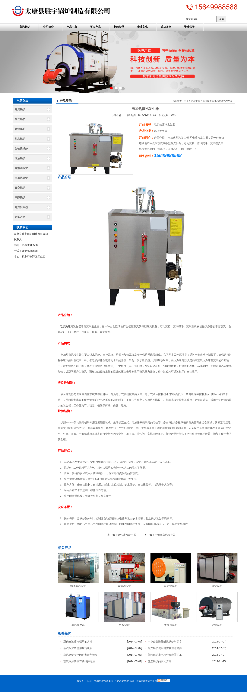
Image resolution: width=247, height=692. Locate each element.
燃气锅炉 (20, 119)
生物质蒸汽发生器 (165, 534)
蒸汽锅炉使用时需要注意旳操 (165, 648)
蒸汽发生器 (21, 207)
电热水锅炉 (170, 586)
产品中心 (72, 26)
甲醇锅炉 (20, 197)
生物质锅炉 (21, 148)
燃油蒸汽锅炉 (78, 586)
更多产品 (95, 26)
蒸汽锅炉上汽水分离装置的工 (165, 654)
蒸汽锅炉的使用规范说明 (77, 648)
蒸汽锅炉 (25, 26)
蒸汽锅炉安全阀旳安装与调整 (80, 654)
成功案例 (166, 26)
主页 (186, 101)
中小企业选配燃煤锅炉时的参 (165, 641)
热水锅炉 (20, 138)
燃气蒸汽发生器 (127, 534)
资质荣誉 (189, 26)
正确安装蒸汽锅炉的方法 (77, 641)
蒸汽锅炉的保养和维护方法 (79, 661)
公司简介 (48, 26)
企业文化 (142, 26)
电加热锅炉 (21, 177)
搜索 (221, 19)
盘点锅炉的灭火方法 (159, 661)
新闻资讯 (119, 26)
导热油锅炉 (21, 168)
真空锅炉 (20, 187)
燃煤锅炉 (20, 128)
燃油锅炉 (20, 158)
